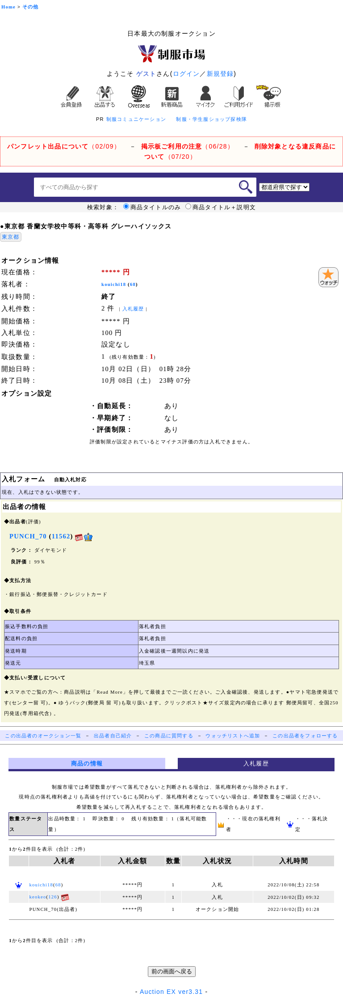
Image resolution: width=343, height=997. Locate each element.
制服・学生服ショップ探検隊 (211, 119)
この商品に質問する (168, 735)
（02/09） (64, 146)
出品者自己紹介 (113, 735)
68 (133, 284)
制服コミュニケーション (136, 119)
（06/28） (187, 146)
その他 (30, 6)
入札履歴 (133, 308)
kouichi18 (113, 284)
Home (8, 6)
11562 (61, 536)
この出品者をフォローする (305, 735)
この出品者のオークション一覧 (43, 735)
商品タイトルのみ (152, 207)
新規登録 (220, 73)
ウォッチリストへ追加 (232, 735)
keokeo (37, 896)
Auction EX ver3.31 (171, 991)
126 (52, 896)
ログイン (186, 73)
